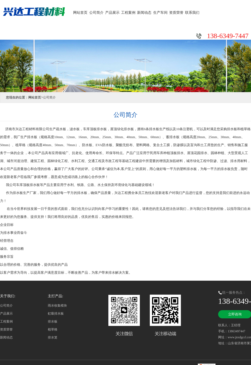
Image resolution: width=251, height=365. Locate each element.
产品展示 (112, 13)
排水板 (52, 321)
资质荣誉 (176, 13)
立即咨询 (235, 314)
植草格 (52, 329)
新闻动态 (144, 13)
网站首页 (80, 13)
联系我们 (192, 13)
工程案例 (128, 13)
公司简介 (96, 13)
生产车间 (160, 13)
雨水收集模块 (57, 305)
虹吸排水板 (56, 313)
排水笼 (52, 337)
